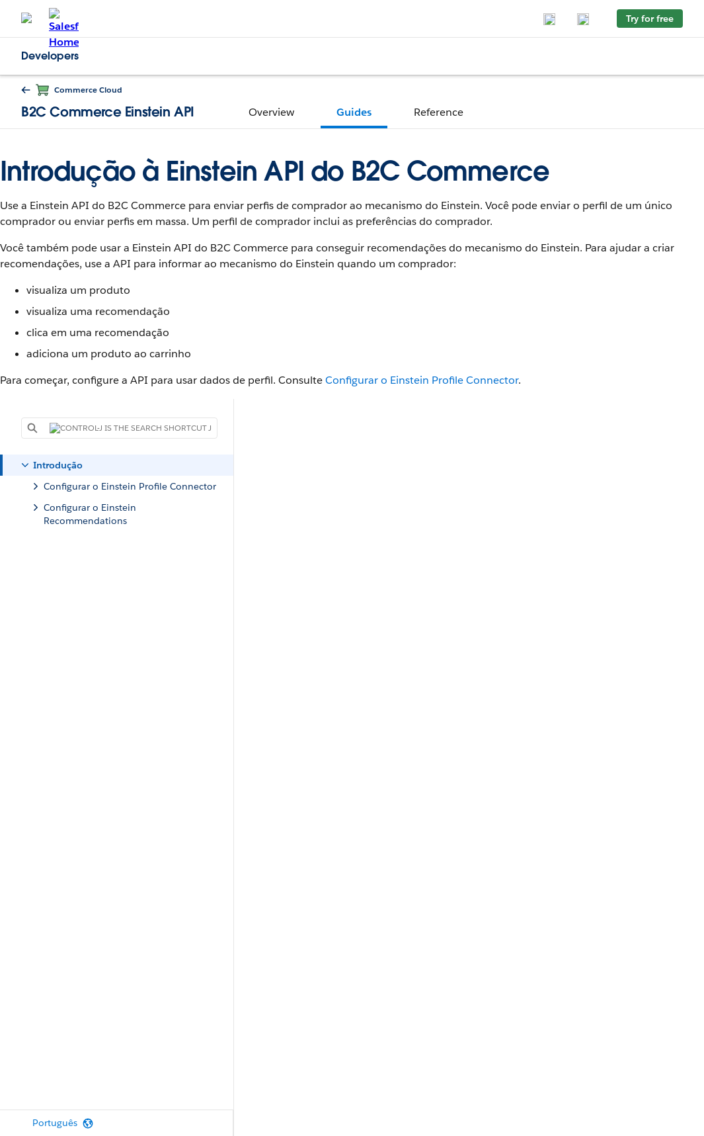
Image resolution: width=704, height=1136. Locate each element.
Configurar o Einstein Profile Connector (421, 380)
